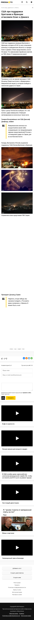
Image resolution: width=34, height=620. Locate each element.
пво (23, 349)
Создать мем (17, 577)
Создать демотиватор (17, 573)
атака (11, 349)
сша (15, 349)
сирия (19, 349)
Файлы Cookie (17, 590)
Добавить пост (17, 568)
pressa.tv (11, 7)
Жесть (17, 7)
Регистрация (17, 582)
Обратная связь (13, 613)
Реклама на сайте (17, 594)
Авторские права (17, 592)
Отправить (11, 398)
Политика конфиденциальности (17, 587)
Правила (17, 585)
